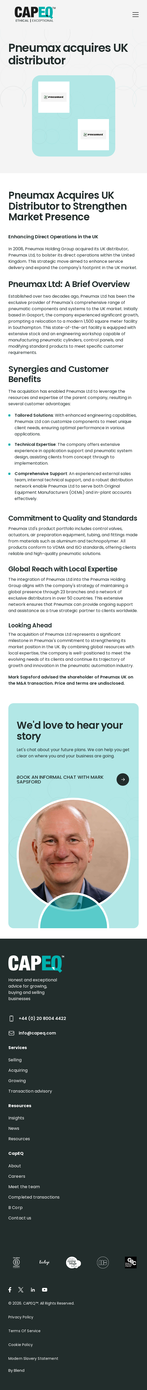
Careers (16, 1176)
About (14, 1166)
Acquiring (18, 1070)
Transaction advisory (30, 1091)
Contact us (19, 1218)
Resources (19, 1139)
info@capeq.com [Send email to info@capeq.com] (32, 1033)
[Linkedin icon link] (33, 1289)
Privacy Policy (20, 1317)
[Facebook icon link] (9, 1289)
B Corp (15, 1208)
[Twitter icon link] (21, 1289)
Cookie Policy (20, 1344)
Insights (16, 1118)
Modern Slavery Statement (33, 1358)
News (14, 1128)
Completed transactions (34, 1197)
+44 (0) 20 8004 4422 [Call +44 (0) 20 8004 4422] (37, 1018)
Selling (15, 1060)
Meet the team (24, 1187)
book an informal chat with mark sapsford (71, 779)
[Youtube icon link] (44, 1289)
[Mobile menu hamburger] (135, 14)
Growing (17, 1081)
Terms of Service (24, 1330)
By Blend (16, 1370)
